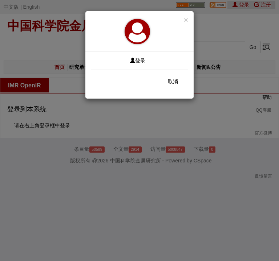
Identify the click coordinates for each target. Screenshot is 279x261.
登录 (137, 60)
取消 (173, 81)
